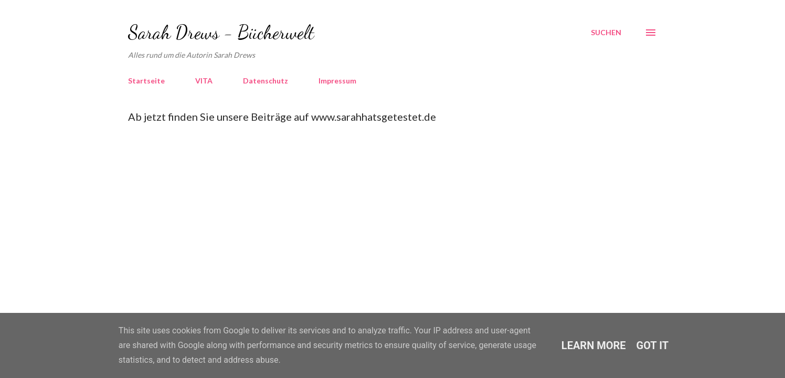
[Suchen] (606, 32)
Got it (653, 345)
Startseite (146, 80)
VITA (204, 80)
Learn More (593, 345)
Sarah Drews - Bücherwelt (221, 32)
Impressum (337, 80)
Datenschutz (265, 80)
